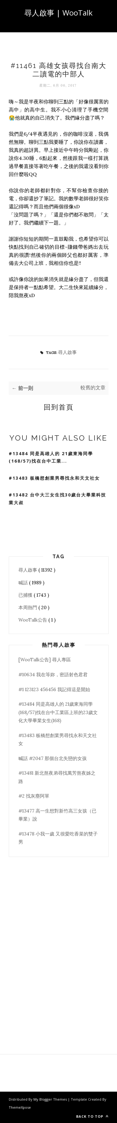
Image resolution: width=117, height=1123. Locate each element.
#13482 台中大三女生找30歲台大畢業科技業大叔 (57, 498)
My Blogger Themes (50, 1099)
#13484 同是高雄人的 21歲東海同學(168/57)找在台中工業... (51, 457)
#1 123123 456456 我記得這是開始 (54, 689)
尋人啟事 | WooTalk (58, 12)
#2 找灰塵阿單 (33, 796)
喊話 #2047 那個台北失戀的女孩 (52, 758)
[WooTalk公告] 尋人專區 (44, 660)
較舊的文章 (92, 387)
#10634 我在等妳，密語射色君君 (53, 674)
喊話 (23, 583)
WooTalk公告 (33, 620)
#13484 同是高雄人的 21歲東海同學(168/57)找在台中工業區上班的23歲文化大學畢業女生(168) (58, 712)
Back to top (92, 1116)
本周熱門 (28, 607)
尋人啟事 (67, 352)
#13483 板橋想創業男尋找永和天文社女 (54, 478)
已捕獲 (26, 595)
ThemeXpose (20, 1107)
